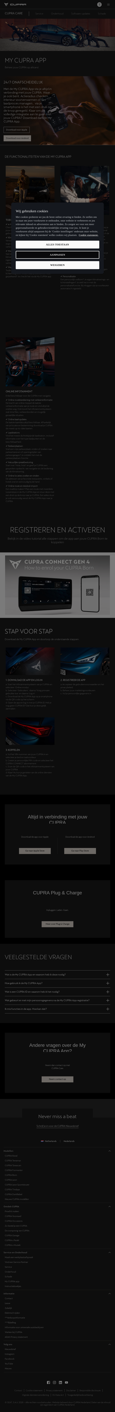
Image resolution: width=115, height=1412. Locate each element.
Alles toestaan (57, 244)
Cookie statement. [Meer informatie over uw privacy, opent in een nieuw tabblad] (88, 235)
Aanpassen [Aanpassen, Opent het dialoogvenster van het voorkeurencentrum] (57, 254)
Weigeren (57, 265)
